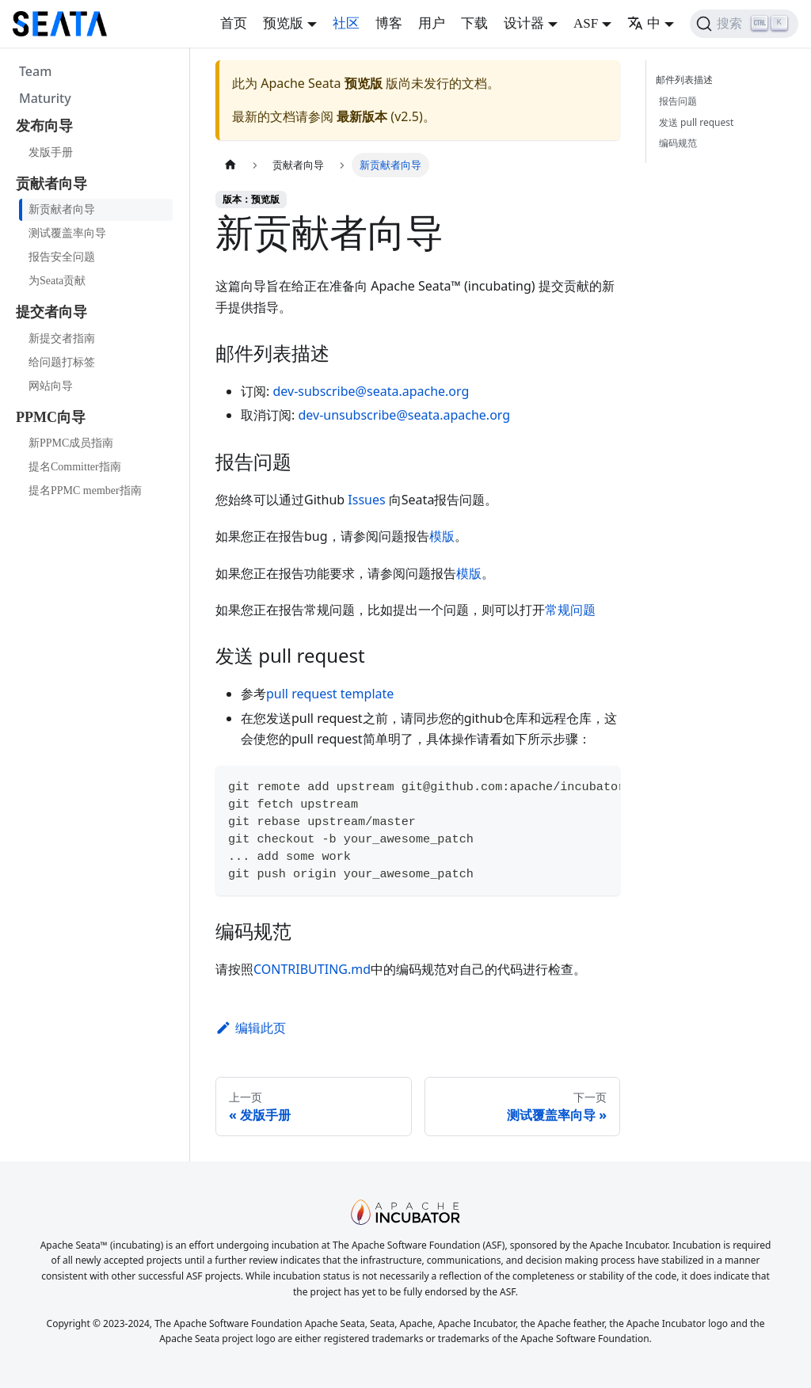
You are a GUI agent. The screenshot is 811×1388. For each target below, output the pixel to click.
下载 (474, 23)
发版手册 (51, 152)
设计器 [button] (524, 23)
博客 (388, 23)
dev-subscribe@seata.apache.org (370, 391)
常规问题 (570, 609)
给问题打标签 (62, 362)
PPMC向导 (51, 417)
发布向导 (44, 126)
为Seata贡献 (57, 281)
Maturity (45, 98)
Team (35, 71)
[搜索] (744, 24)
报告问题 (678, 101)
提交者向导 (51, 312)
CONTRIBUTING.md (312, 969)
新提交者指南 (62, 338)
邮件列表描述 (687, 79)
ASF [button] (585, 23)
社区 (346, 23)
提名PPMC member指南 (85, 490)
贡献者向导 (51, 184)
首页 (233, 23)
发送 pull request (696, 122)
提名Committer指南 (75, 467)
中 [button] (644, 23)
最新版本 (362, 116)
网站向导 (51, 386)
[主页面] (230, 165)
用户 (431, 23)
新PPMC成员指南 (71, 443)
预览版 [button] (283, 23)
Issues (366, 499)
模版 (442, 536)
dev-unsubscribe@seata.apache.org (404, 415)
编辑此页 (250, 1027)
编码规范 (678, 143)
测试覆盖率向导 (67, 233)
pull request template (330, 693)
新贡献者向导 (62, 209)
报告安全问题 (62, 257)
